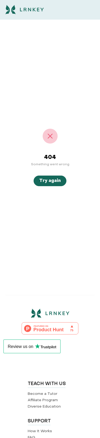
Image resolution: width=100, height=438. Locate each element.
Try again (50, 181)
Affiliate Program (43, 400)
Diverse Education (44, 406)
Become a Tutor (42, 394)
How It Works (40, 431)
